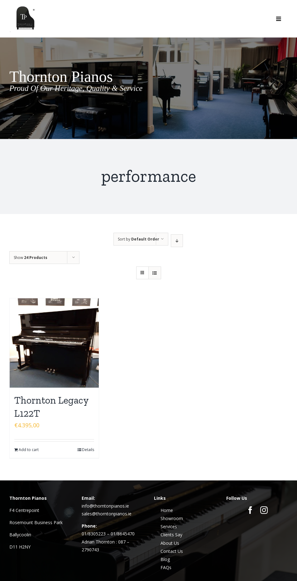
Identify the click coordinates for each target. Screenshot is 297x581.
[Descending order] (177, 240)
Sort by (138, 239)
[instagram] (264, 510)
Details (88, 449)
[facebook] (250, 510)
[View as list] (155, 273)
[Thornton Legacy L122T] (54, 343)
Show (30, 257)
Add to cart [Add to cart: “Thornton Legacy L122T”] (29, 449)
